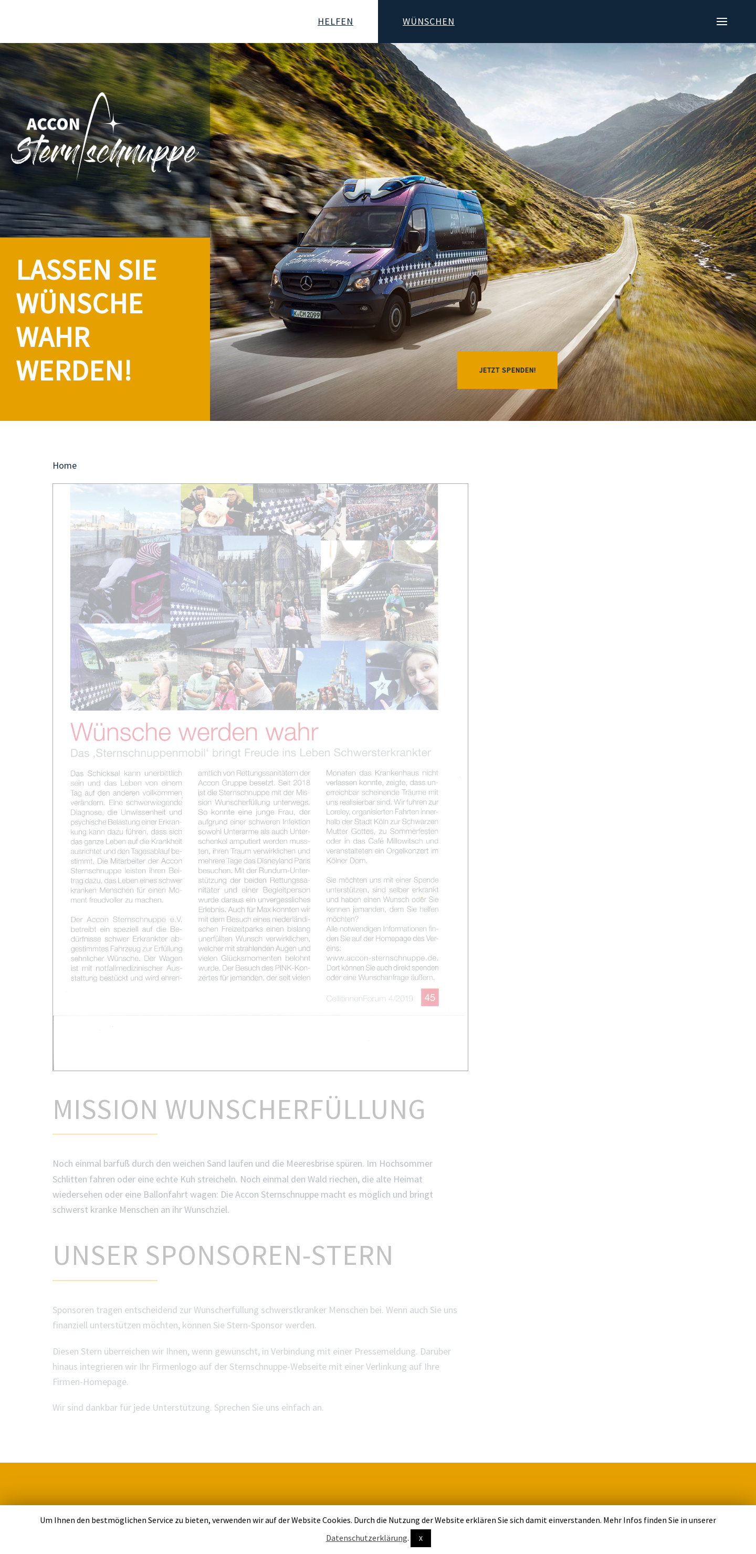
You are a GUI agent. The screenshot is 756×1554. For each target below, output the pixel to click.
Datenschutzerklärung (366, 1537)
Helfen (335, 21)
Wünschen (429, 21)
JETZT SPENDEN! (507, 370)
